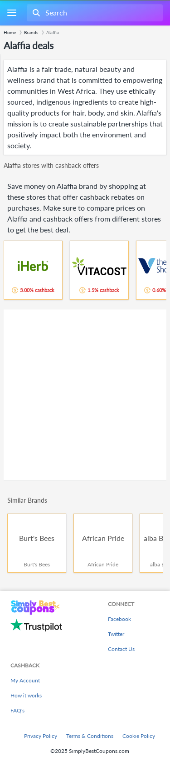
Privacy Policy (40, 735)
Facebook (119, 619)
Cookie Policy (138, 735)
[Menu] (11, 13)
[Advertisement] (85, 394)
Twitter (116, 634)
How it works (26, 695)
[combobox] (94, 13)
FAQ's (17, 710)
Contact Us (121, 649)
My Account (25, 680)
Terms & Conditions (89, 735)
